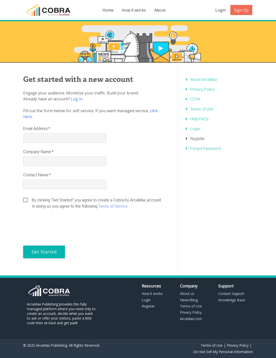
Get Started (44, 252)
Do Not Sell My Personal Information (223, 351)
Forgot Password (205, 148)
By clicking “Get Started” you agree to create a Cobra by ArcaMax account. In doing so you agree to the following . (97, 200)
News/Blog (189, 300)
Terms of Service (113, 206)
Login (220, 10)
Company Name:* (38, 151)
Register (197, 138)
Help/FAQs (199, 118)
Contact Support (231, 293)
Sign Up (241, 10)
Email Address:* (36, 128)
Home (108, 10)
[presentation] (60, 228)
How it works (134, 10)
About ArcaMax (203, 79)
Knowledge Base (231, 300)
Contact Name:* (37, 174)
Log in (76, 99)
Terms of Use (201, 109)
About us (187, 293)
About (160, 10)
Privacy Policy (202, 89)
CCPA (195, 99)
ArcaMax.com (191, 318)
